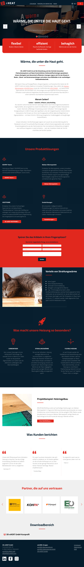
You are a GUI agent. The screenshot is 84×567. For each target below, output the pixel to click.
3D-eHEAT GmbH (42, 551)
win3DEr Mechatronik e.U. (45, 547)
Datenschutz (78, 547)
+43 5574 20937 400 (8, 551)
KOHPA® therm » (9, 181)
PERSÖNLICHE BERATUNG (44, 4)
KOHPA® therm (28, 91)
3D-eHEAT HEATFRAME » (12, 225)
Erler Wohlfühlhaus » (45, 424)
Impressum (77, 545)
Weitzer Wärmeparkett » (51, 187)
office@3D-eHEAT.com (9, 553)
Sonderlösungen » (49, 222)
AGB (75, 549)
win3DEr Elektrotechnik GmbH (46, 549)
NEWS (55, 4)
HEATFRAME (54, 91)
